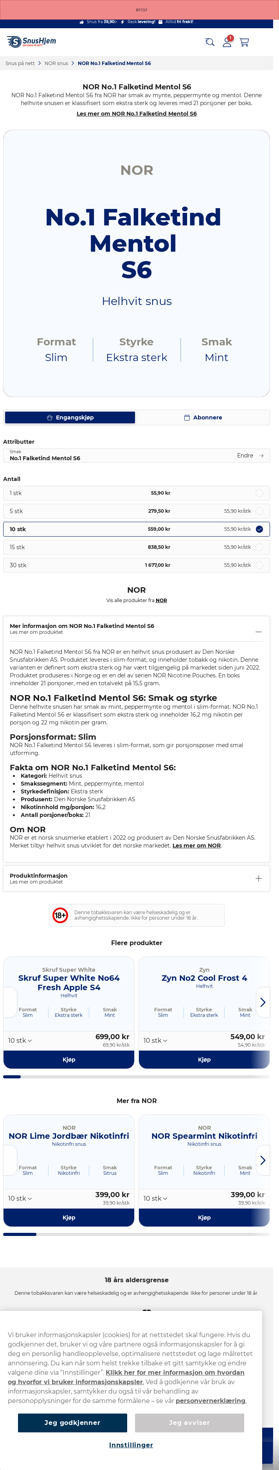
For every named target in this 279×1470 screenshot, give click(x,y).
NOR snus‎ (57, 63)
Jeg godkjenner (72, 1422)
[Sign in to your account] (227, 42)
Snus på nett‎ (20, 63)
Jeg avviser (189, 1422)
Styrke (69, 1009)
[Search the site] (209, 42)
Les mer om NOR (197, 845)
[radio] (136, 493)
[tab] (12, 1076)
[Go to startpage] (34, 42)
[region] (131, 1390)
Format (28, 1009)
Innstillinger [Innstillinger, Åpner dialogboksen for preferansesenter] (131, 1445)
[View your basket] (244, 42)
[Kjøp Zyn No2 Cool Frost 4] (204, 1060)
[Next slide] (263, 1002)
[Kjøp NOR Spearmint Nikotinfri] (204, 1217)
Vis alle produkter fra (136, 600)
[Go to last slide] (10, 1002)
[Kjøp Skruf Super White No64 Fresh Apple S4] (69, 1060)
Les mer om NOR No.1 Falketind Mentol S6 (137, 113)
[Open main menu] (261, 42)
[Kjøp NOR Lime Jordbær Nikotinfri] (69, 1217)
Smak (110, 1009)
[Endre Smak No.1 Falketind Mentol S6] (136, 455)
